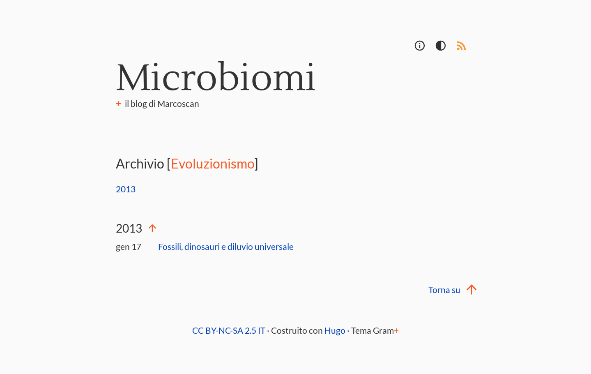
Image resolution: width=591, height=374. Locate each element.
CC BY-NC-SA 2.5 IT (228, 330)
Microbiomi (216, 78)
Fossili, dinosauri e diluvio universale (226, 247)
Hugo (334, 330)
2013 (126, 189)
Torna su (451, 290)
